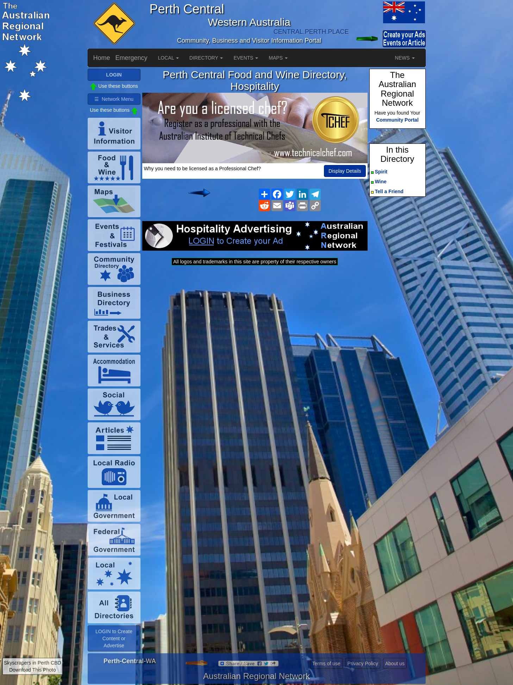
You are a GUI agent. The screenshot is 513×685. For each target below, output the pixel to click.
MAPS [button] (278, 58)
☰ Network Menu (113, 99)
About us (395, 663)
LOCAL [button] (168, 58)
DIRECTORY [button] (206, 58)
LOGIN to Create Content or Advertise (113, 638)
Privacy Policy (363, 663)
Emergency (131, 57)
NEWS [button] (405, 58)
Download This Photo (32, 670)
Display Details (345, 171)
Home (101, 57)
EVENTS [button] (245, 58)
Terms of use (326, 663)
